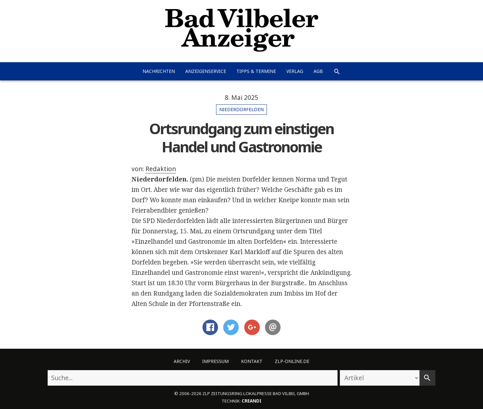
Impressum (215, 361)
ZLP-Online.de (292, 361)
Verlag (294, 71)
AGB (318, 71)
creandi (251, 401)
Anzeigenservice (205, 71)
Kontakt (251, 361)
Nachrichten (159, 71)
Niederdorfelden (241, 109)
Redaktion (160, 169)
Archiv (182, 361)
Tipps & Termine (256, 71)
